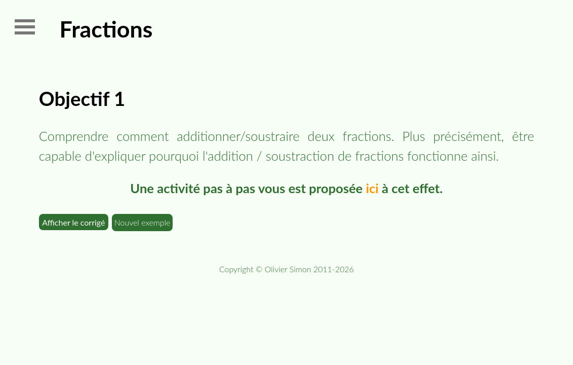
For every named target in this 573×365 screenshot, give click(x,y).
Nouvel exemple (142, 222)
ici (372, 188)
